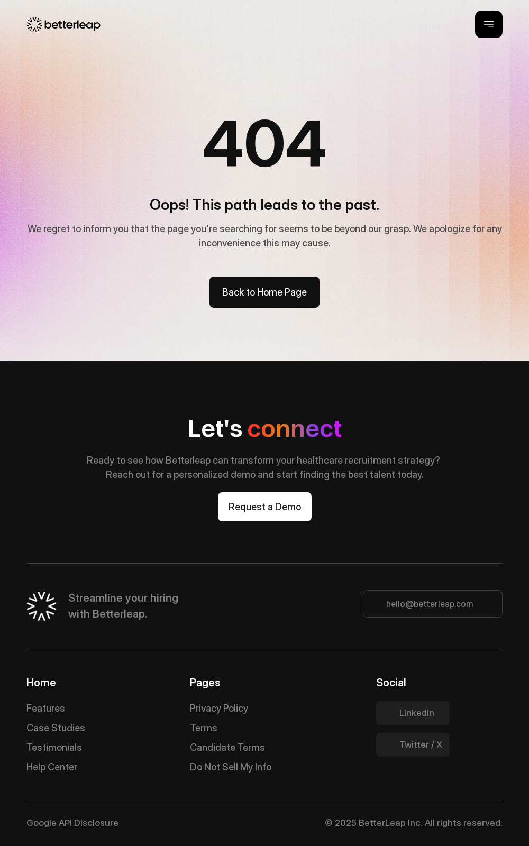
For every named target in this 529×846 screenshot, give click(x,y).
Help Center (51, 767)
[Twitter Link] (413, 713)
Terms (203, 727)
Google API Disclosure (72, 822)
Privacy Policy (219, 708)
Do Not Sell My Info (230, 767)
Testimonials (54, 747)
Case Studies (55, 727)
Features (45, 708)
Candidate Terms (227, 747)
